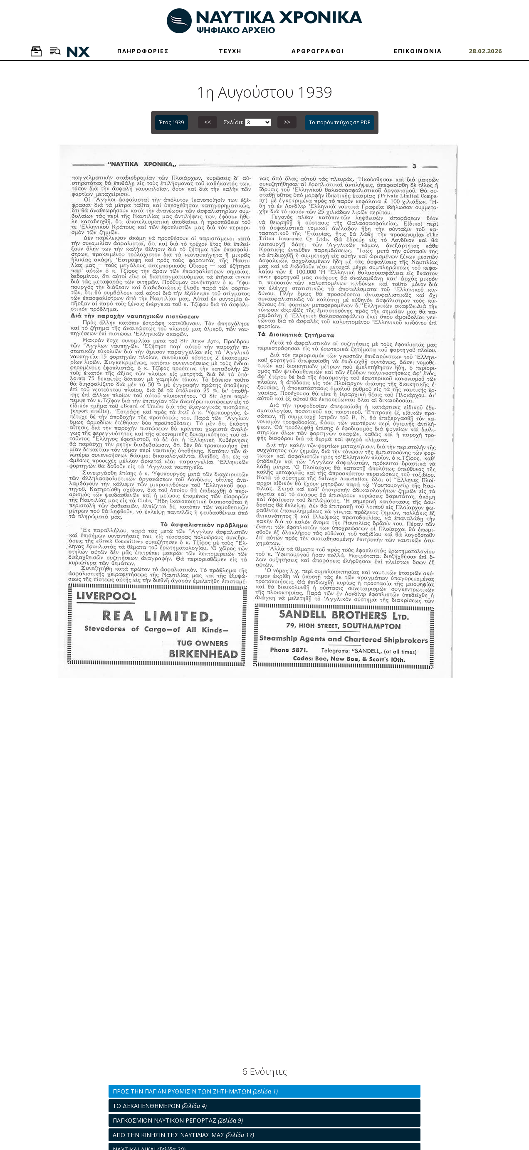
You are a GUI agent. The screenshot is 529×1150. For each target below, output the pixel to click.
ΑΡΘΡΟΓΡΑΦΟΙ (318, 51)
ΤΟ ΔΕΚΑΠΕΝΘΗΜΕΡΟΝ (160, 1106)
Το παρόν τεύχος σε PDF (339, 122)
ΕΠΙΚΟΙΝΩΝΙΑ (418, 51)
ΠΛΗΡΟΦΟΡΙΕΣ (143, 51)
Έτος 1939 (171, 122)
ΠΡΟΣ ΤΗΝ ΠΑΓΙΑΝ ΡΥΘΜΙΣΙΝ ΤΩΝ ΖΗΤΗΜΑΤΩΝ (195, 1091)
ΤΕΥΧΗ (230, 51)
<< (207, 122)
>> (287, 122)
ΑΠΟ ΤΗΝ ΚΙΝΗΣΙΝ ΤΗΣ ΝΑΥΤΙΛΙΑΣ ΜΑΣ (183, 1135)
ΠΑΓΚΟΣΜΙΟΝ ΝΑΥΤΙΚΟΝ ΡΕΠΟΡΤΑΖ (178, 1120)
